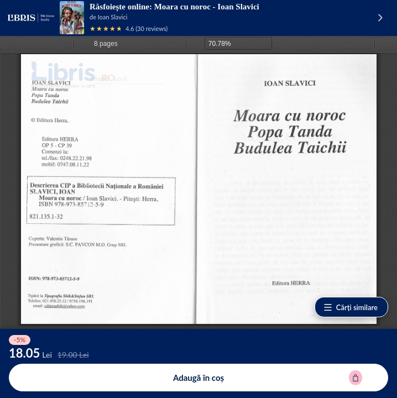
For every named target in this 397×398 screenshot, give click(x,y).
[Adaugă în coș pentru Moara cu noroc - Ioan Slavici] (198, 377)
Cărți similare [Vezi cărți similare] (350, 307)
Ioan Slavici (113, 16)
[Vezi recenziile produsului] (106, 28)
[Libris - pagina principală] (31, 17)
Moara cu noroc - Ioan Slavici (206, 6)
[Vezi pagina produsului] (72, 17)
